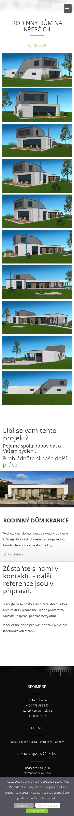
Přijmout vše (37, 811)
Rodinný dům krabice (36, 520)
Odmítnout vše (48, 805)
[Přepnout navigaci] (68, 8)
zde (54, 798)
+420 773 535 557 (37, 705)
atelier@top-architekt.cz (37, 710)
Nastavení (23, 805)
